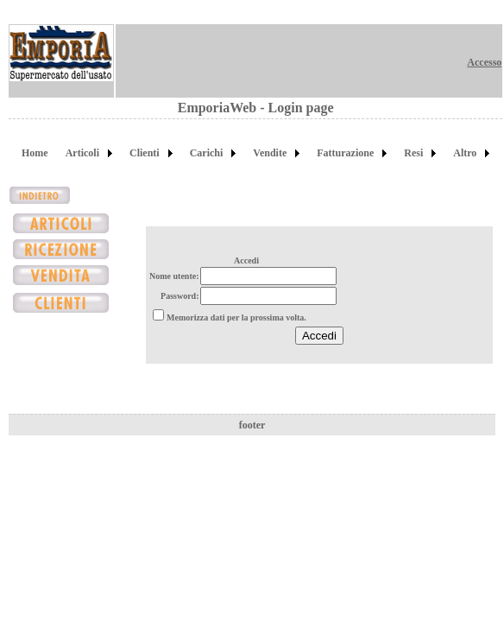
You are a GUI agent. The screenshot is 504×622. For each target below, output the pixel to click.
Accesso (484, 62)
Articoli (82, 153)
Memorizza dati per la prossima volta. (236, 317)
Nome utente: (173, 276)
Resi (413, 153)
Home (35, 153)
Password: (179, 296)
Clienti (144, 153)
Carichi (207, 153)
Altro (464, 153)
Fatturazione (345, 153)
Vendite (270, 153)
